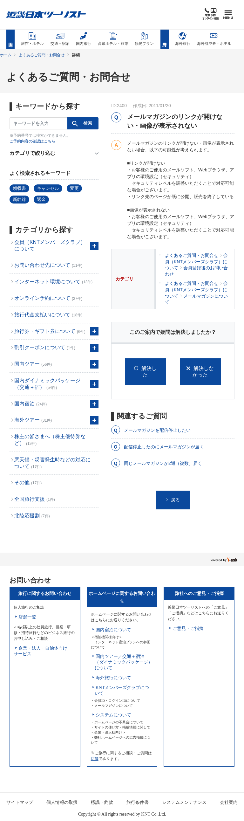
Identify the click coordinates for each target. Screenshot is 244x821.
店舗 (94, 758)
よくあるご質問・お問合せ (41, 55)
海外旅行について (113, 677)
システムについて (113, 715)
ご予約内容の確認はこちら (32, 141)
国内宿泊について (113, 629)
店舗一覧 (27, 617)
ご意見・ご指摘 (188, 628)
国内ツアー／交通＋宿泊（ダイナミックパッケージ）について (123, 662)
